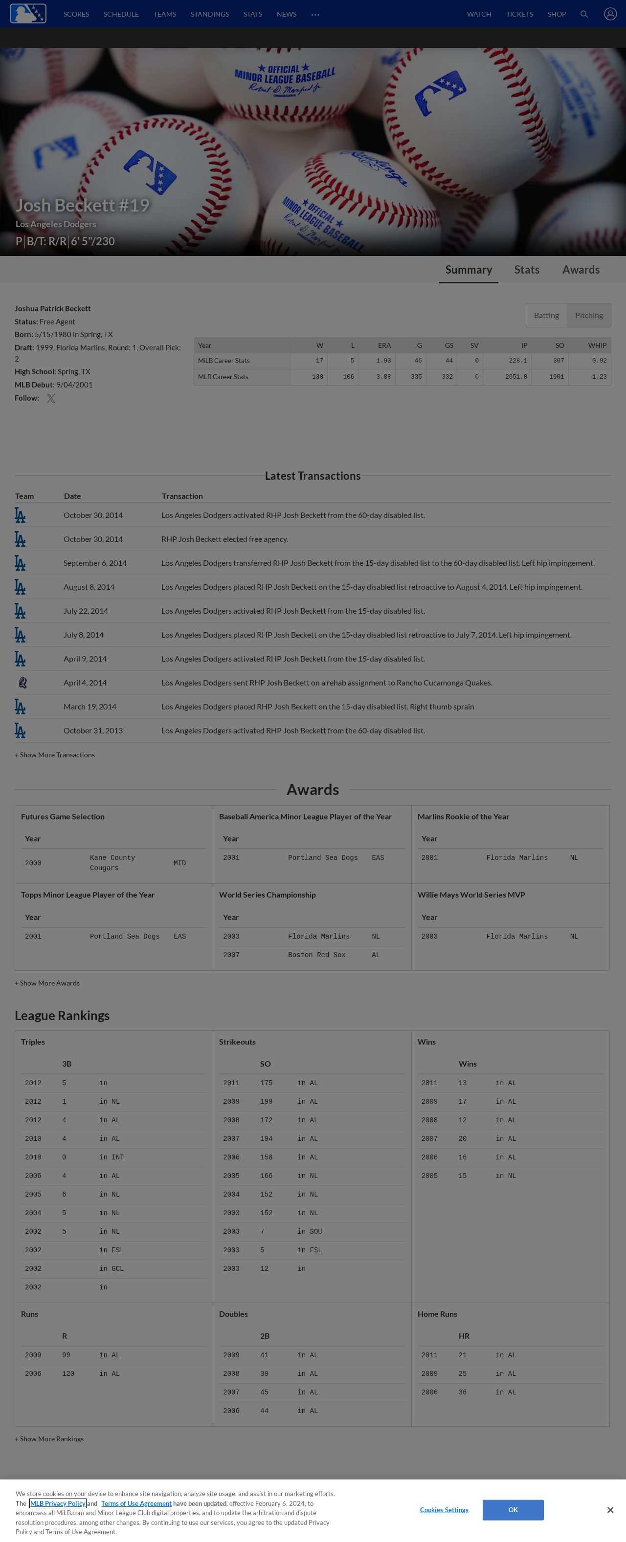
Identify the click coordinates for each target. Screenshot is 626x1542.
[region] (313, 1510)
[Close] (610, 1510)
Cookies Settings (444, 1510)
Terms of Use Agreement (136, 1503)
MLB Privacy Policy (58, 1503)
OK (513, 1510)
